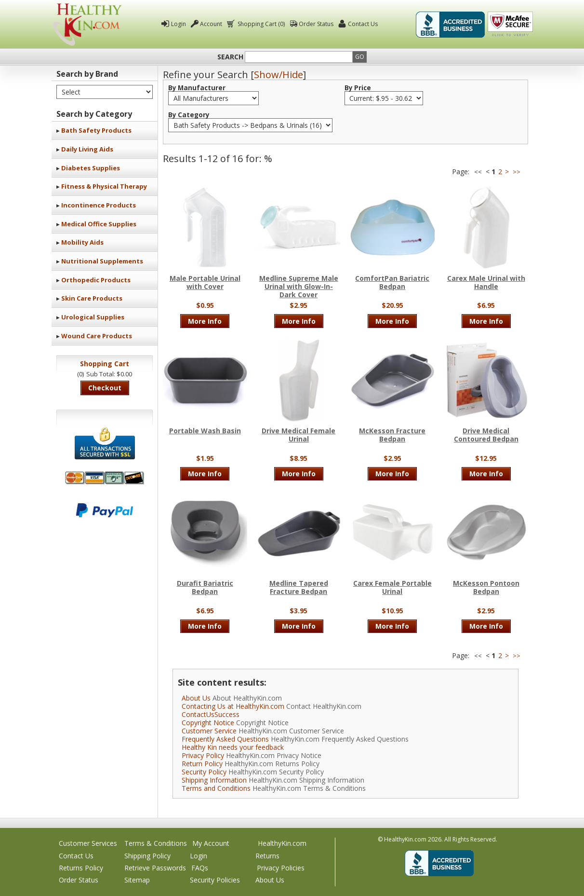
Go (359, 57)
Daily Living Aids (87, 149)
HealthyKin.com (282, 843)
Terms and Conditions (216, 788)
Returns (267, 855)
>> (516, 172)
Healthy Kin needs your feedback (233, 747)
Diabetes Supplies (90, 168)
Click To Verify (510, 25)
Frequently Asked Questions (225, 739)
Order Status (316, 24)
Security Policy (204, 771)
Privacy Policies (281, 867)
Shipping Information (214, 780)
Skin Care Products (91, 298)
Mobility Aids (82, 242)
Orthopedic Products (96, 280)
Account (211, 24)
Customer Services (88, 843)
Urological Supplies (92, 317)
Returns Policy (81, 867)
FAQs (199, 867)
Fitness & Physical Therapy (104, 186)
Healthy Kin (87, 24)
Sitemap (137, 879)
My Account (210, 843)
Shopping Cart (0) (260, 24)
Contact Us (363, 24)
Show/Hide (278, 74)
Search (230, 57)
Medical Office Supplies (98, 224)
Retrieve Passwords (155, 867)
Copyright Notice (208, 722)
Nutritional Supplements (102, 261)
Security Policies (215, 879)
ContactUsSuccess (210, 714)
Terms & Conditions (155, 843)
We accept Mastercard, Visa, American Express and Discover (104, 477)
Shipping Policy (147, 855)
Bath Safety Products (96, 130)
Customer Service (209, 730)
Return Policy (202, 763)
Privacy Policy (203, 755)
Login (178, 24)
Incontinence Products (98, 205)
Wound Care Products (96, 335)
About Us (196, 698)
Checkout (104, 387)
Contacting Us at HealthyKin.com (233, 706)
